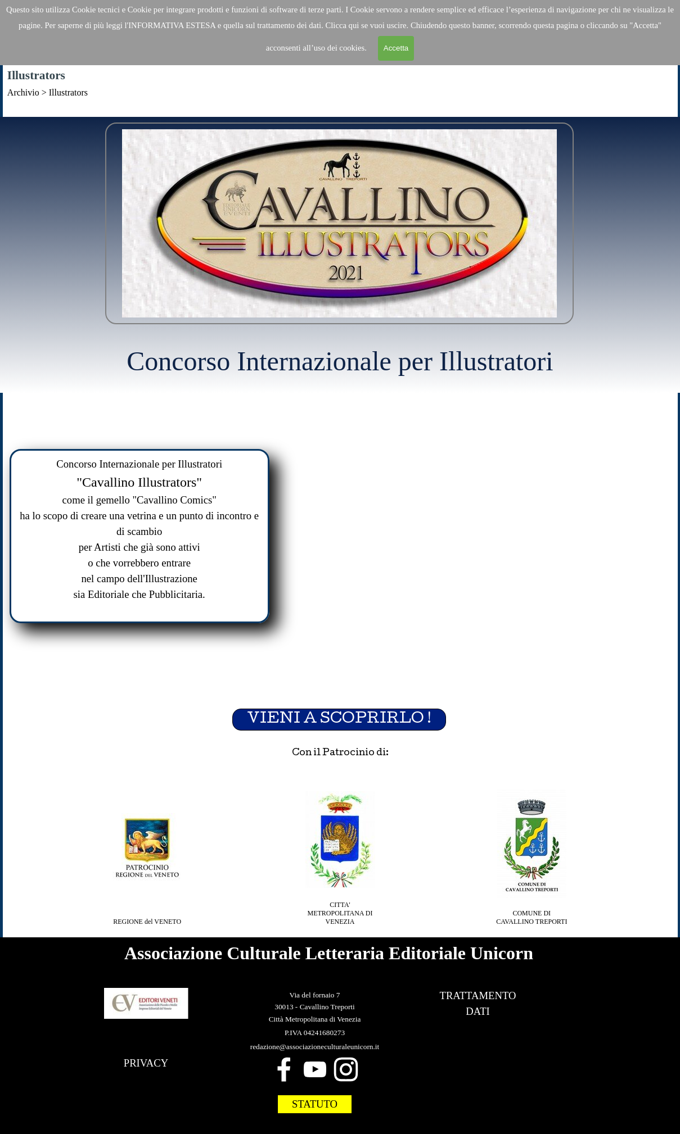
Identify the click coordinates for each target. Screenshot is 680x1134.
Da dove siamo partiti (458, 108)
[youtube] (315, 1069)
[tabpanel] (340, 108)
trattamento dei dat (288, 25)
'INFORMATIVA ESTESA (171, 25)
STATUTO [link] (314, 1104)
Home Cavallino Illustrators (335, 108)
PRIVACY (146, 1063)
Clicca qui (343, 25)
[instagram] (346, 1069)
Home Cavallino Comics (210, 108)
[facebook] (284, 1069)
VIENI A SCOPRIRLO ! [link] (339, 719)
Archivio (23, 92)
